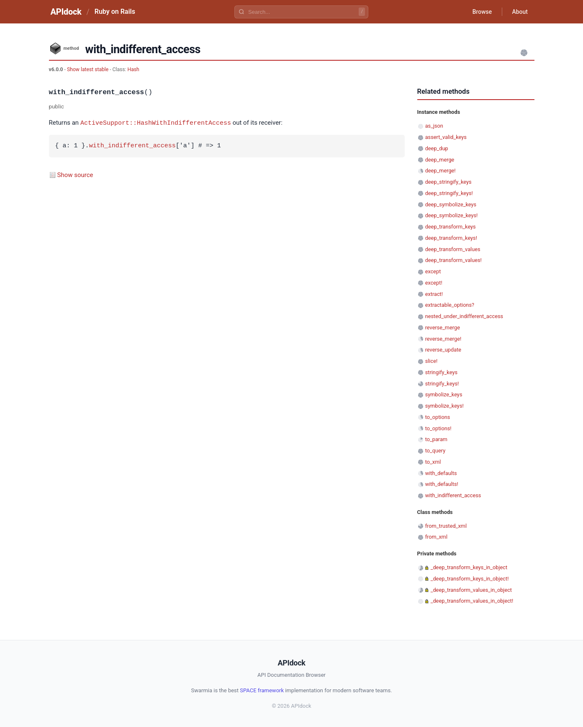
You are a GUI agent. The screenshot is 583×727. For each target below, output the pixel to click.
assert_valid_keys (446, 137)
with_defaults (441, 473)
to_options (437, 417)
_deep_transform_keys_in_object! (470, 578)
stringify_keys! (442, 383)
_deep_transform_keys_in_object (469, 567)
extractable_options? (449, 305)
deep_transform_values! (453, 260)
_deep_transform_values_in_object (471, 590)
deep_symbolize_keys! (451, 215)
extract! (434, 294)
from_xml (436, 537)
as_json (434, 126)
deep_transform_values (452, 249)
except (433, 271)
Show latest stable (88, 69)
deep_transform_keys (450, 226)
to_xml (433, 462)
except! (433, 283)
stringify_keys (441, 372)
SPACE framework (262, 690)
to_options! (438, 428)
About (520, 11)
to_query (435, 450)
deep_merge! (440, 170)
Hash (133, 69)
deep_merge (440, 160)
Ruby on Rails (115, 11)
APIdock (66, 12)
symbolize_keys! (444, 406)
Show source (75, 174)
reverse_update (443, 350)
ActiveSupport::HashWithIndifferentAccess (155, 122)
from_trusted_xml (446, 526)
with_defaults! (441, 484)
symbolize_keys (443, 394)
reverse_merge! (443, 339)
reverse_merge (442, 327)
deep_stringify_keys (448, 182)
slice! (431, 361)
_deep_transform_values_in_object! (472, 601)
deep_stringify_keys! (449, 193)
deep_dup (436, 148)
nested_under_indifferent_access (464, 316)
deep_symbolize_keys (450, 204)
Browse (481, 11)
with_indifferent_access (132, 145)
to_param (436, 439)
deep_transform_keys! (451, 238)
